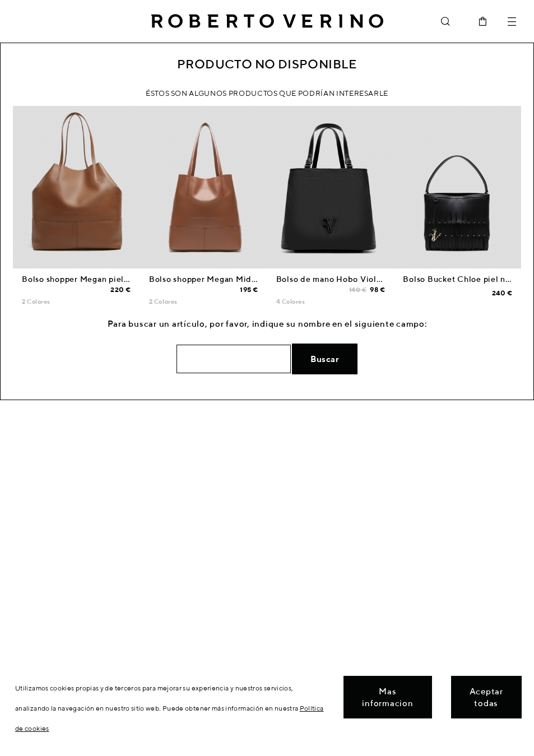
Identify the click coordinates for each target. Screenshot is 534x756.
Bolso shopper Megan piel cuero (85, 279)
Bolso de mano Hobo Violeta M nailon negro (363, 279)
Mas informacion (387, 697)
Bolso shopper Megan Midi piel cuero (222, 279)
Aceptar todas (486, 697)
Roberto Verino (267, 21)
